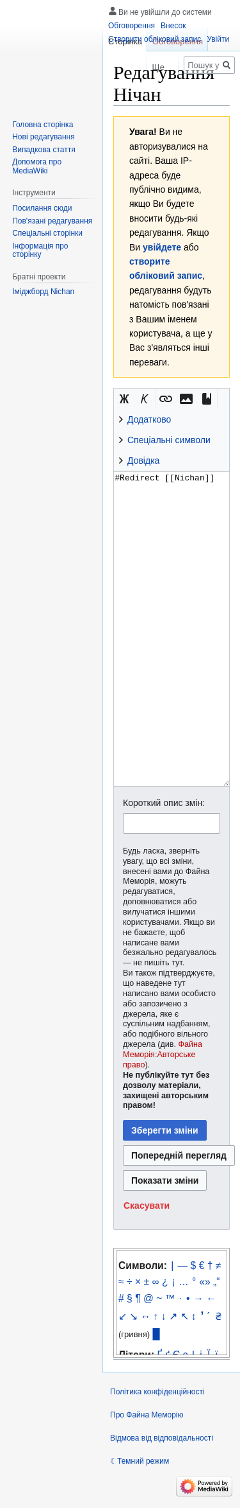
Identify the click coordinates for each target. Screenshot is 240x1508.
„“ (216, 1281)
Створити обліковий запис (154, 39)
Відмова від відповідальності (161, 1437)
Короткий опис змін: (164, 803)
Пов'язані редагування (52, 220)
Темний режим (143, 1461)
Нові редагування (43, 136)
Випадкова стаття (43, 149)
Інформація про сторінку (40, 250)
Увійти (218, 39)
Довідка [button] (143, 460)
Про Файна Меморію (147, 1414)
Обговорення (131, 25)
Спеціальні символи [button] (169, 440)
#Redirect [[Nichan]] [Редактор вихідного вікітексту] (171, 628)
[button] (124, 399)
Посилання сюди (42, 208)
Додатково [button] (149, 419)
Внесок (173, 25)
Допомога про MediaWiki (36, 166)
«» (204, 1281)
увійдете (162, 247)
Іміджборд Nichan (43, 291)
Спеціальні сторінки (47, 233)
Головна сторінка (42, 124)
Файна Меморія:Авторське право (162, 1054)
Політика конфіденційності (157, 1391)
